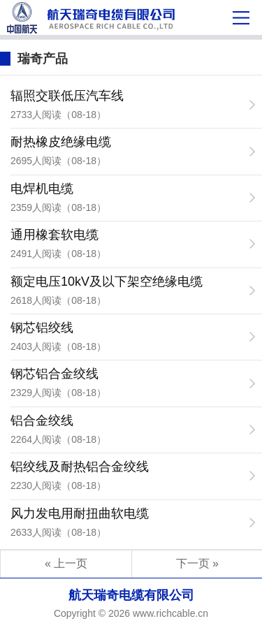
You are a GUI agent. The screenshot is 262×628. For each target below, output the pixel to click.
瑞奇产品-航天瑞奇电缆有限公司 (98, 17)
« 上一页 (66, 563)
